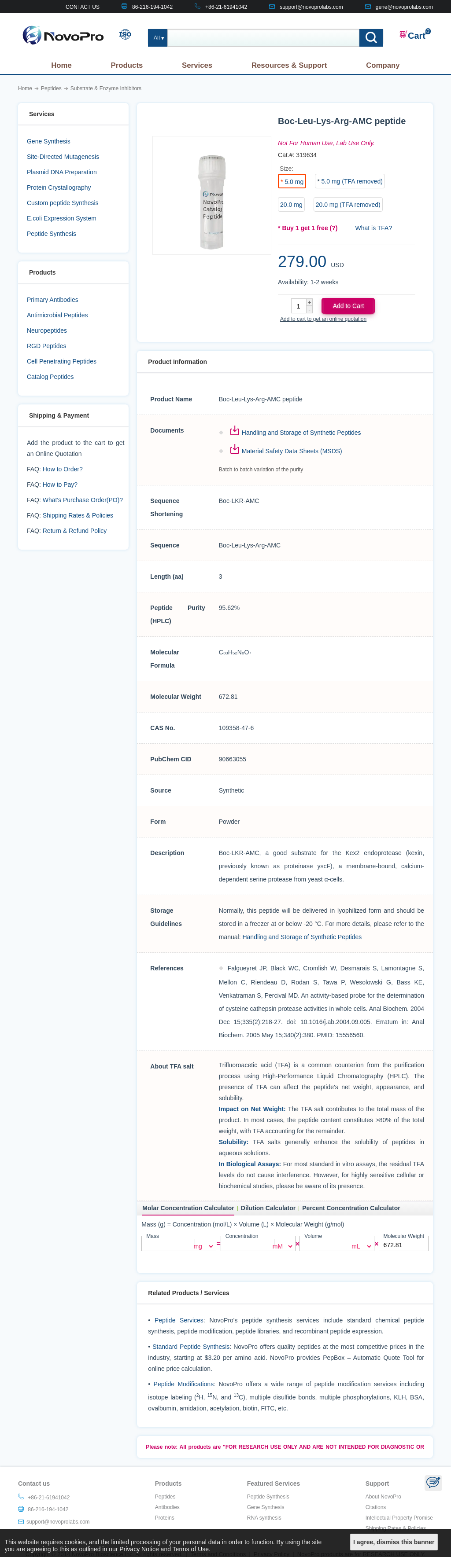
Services (197, 65)
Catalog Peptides (50, 376)
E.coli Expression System (61, 218)
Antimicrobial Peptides (57, 315)
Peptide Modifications (184, 1383)
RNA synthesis (264, 1517)
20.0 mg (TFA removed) (348, 204)
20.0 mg (291, 204)
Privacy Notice (139, 1549)
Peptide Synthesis (51, 233)
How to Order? (63, 469)
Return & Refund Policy (75, 530)
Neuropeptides (47, 330)
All (157, 38)
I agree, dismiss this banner (393, 1542)
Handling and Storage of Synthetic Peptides (301, 432)
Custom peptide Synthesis (63, 202)
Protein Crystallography (59, 187)
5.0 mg (294, 181)
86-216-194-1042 (152, 7)
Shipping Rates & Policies (78, 515)
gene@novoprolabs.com (404, 7)
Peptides (165, 1496)
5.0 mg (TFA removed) (352, 181)
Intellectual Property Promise (399, 1517)
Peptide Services (179, 1319)
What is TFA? (373, 227)
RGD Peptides (46, 345)
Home (61, 65)
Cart (412, 35)
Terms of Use (191, 1549)
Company (382, 65)
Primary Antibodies (52, 299)
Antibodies (167, 1507)
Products (127, 65)
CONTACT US (83, 7)
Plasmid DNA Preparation (62, 172)
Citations (376, 1507)
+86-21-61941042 (226, 7)
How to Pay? (60, 484)
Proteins (164, 1517)
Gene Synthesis (48, 141)
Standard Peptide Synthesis (190, 1346)
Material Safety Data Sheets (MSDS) (292, 451)
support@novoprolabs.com (311, 7)
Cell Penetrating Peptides (61, 361)
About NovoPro (383, 1496)
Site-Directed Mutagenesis (63, 156)
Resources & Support (289, 65)
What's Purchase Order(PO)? (83, 499)
